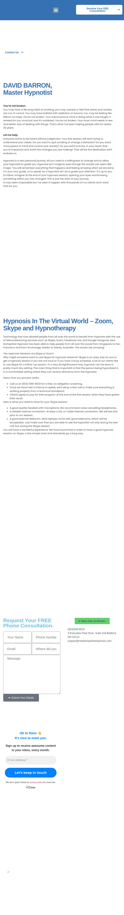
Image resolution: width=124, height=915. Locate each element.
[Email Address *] (31, 760)
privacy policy (36, 782)
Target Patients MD (83, 900)
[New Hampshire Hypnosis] (92, 658)
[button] (55, 10)
